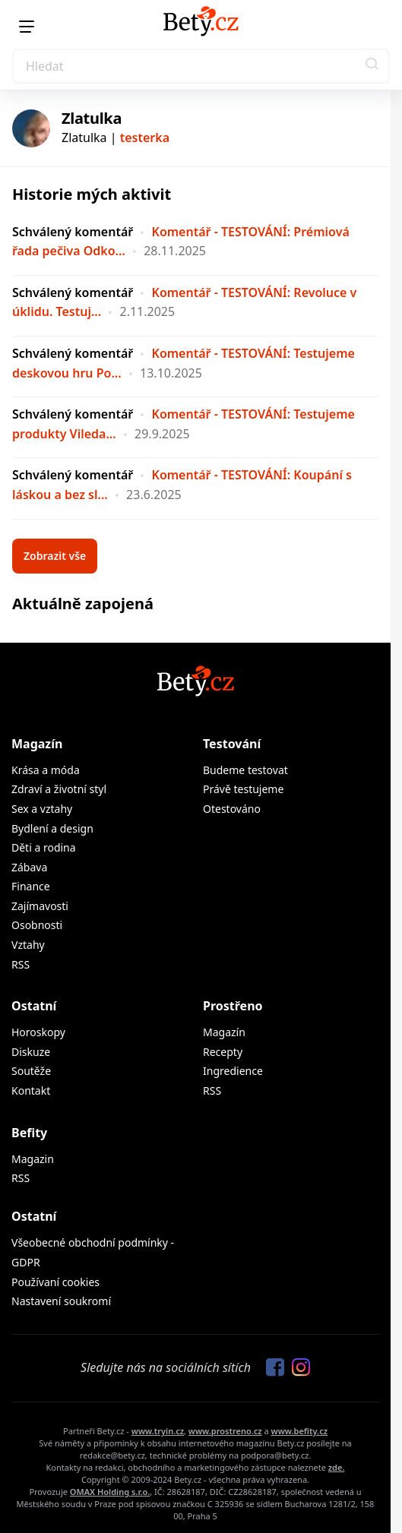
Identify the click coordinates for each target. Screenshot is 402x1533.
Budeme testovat (245, 770)
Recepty (222, 1052)
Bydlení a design (52, 828)
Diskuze (30, 1052)
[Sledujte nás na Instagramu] (297, 1368)
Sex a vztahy (41, 808)
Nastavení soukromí (61, 1301)
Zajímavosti (39, 906)
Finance (30, 886)
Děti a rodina (43, 847)
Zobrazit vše (55, 555)
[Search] (201, 66)
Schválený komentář (72, 231)
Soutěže (31, 1071)
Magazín (36, 743)
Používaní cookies (55, 1282)
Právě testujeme (243, 789)
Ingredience (233, 1071)
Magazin (32, 1159)
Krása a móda (45, 770)
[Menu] (27, 27)
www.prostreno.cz (225, 1431)
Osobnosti (36, 925)
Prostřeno (233, 1005)
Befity (29, 1132)
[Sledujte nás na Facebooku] (271, 1368)
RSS (20, 964)
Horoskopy (38, 1032)
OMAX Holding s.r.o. (110, 1491)
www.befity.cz (299, 1431)
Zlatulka (92, 118)
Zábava (29, 867)
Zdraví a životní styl (58, 789)
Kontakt (30, 1090)
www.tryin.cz (157, 1431)
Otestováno (232, 808)
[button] (372, 66)
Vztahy (28, 944)
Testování (232, 743)
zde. (336, 1467)
